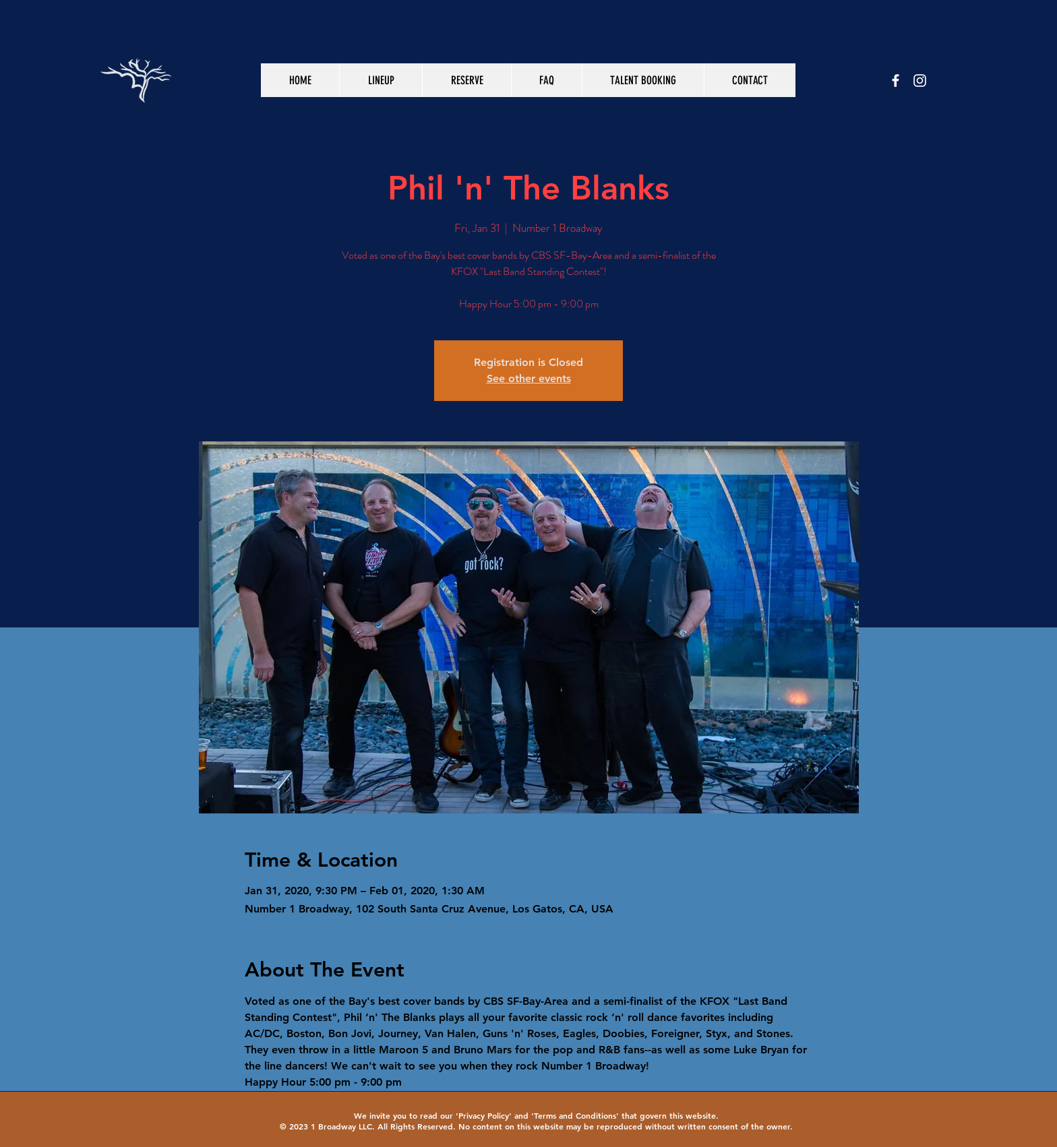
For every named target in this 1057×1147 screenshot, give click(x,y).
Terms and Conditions (575, 1115)
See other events (529, 378)
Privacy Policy (483, 1115)
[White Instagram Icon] (919, 80)
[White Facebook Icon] (895, 80)
